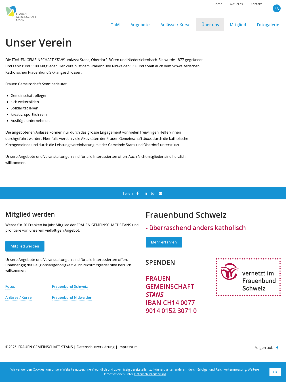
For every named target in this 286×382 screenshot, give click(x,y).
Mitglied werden (25, 246)
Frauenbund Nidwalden (72, 297)
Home (217, 8)
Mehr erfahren (164, 242)
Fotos (10, 286)
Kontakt (256, 8)
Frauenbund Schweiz (70, 286)
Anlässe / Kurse (18, 297)
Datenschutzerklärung (96, 347)
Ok (275, 372)
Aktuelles (236, 8)
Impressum (127, 347)
